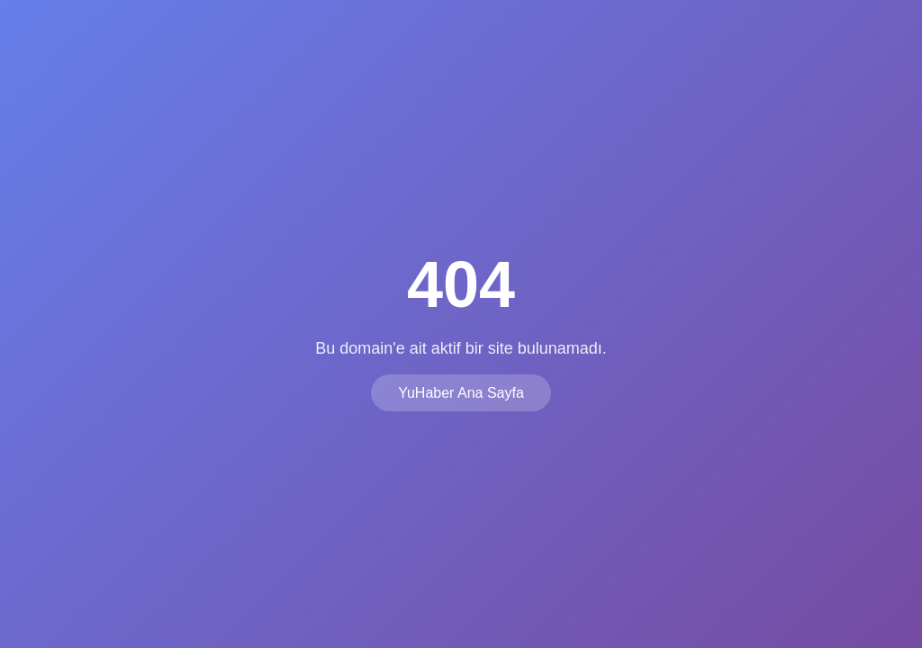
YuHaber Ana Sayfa (461, 392)
